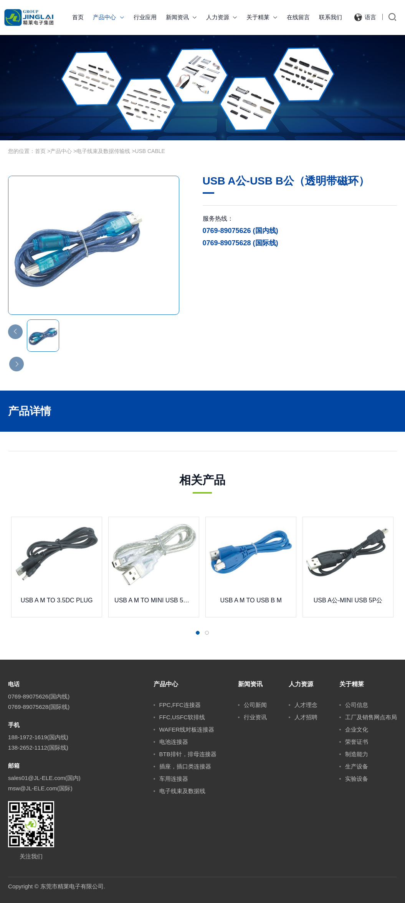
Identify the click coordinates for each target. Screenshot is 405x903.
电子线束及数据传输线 (103, 151)
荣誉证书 (356, 741)
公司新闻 (255, 705)
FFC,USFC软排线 (182, 717)
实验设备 (356, 778)
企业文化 (356, 729)
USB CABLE (150, 151)
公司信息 (356, 705)
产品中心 (108, 17)
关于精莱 (262, 17)
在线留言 (298, 17)
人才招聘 (305, 717)
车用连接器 (173, 778)
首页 (78, 17)
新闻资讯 (181, 17)
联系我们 (330, 17)
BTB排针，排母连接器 (188, 754)
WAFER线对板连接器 (187, 729)
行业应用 (145, 17)
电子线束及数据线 (182, 791)
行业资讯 (255, 717)
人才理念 (305, 705)
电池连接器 (173, 741)
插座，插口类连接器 (185, 766)
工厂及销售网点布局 (371, 717)
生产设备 (356, 766)
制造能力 (356, 754)
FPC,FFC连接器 (180, 705)
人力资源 (221, 17)
